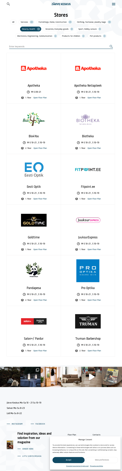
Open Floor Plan (40, 98)
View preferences (102, 460)
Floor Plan (72, 435)
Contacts (96, 435)
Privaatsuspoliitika (96, 466)
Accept (68, 460)
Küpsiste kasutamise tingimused (77, 466)
